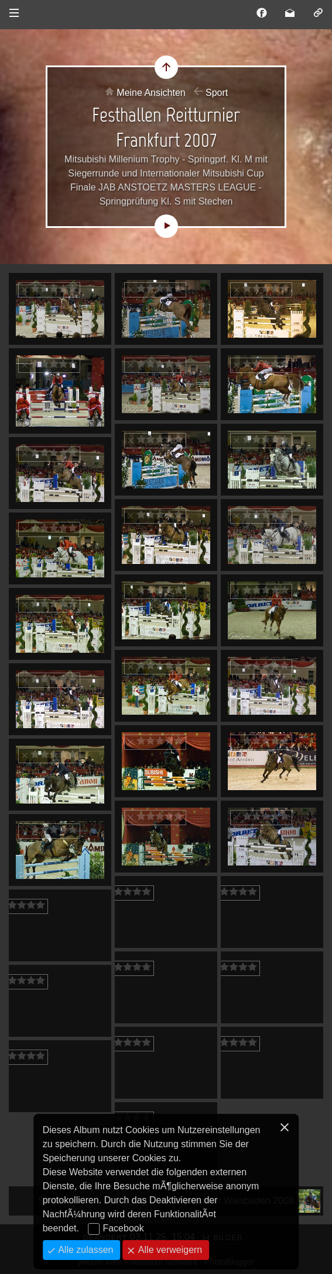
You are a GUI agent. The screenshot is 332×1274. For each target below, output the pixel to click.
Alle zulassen (85, 1250)
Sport (217, 93)
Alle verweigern (168, 1250)
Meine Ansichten (151, 93)
